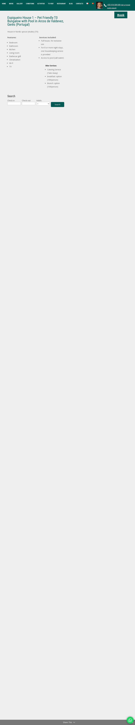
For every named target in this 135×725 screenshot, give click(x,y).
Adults (39, 100)
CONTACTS (79, 4)
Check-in (11, 100)
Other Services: (51, 66)
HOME (4, 4)
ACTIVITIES (41, 4)
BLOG (71, 4)
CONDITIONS (30, 4)
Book (120, 15)
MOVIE (11, 4)
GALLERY (20, 4)
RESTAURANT (61, 4)
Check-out (26, 100)
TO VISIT (51, 4)
